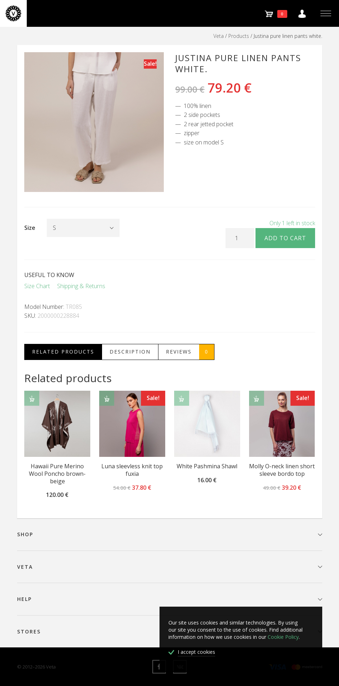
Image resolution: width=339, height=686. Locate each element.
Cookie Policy (283, 636)
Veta (218, 36)
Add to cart (285, 238)
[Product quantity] (240, 238)
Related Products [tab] (63, 351)
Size (29, 228)
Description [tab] (130, 351)
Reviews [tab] (190, 352)
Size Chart (37, 286)
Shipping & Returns (81, 286)
